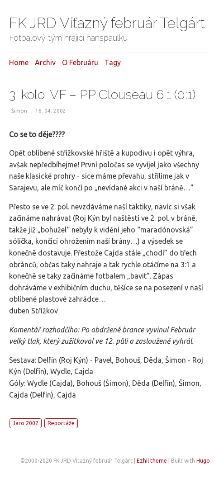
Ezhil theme (152, 461)
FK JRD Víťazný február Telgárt (107, 22)
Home (19, 62)
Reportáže (61, 423)
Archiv (45, 62)
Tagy (113, 62)
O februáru (80, 62)
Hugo (203, 461)
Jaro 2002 (25, 423)
